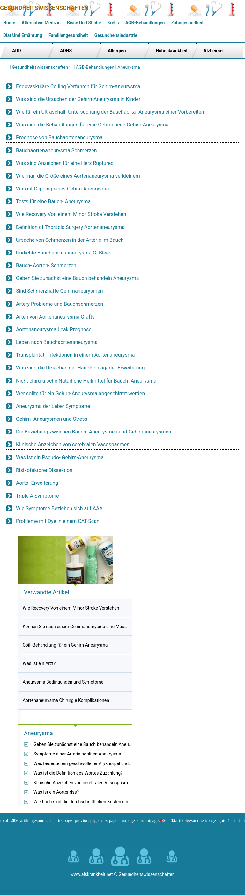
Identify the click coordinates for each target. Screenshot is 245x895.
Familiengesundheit (68, 35)
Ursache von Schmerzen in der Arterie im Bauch (70, 240)
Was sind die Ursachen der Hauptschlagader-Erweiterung (80, 368)
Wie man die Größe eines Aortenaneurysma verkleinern (78, 176)
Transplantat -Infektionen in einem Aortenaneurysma (75, 355)
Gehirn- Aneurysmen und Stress (51, 419)
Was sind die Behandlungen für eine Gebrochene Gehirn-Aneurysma (92, 125)
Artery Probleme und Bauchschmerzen (59, 304)
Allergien (117, 50)
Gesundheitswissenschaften (44, 7)
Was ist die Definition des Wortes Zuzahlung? (78, 773)
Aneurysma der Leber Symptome (53, 406)
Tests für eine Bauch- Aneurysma (53, 201)
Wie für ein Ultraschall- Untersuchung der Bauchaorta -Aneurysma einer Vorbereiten (110, 112)
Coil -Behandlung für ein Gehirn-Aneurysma (65, 645)
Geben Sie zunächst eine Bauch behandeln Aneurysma (77, 278)
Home (9, 22)
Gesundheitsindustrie (115, 35)
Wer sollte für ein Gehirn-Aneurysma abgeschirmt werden (80, 393)
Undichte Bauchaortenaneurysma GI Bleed (64, 253)
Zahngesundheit (187, 22)
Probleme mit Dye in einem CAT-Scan (58, 521)
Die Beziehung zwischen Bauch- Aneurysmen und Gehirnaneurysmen (93, 432)
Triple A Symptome (37, 496)
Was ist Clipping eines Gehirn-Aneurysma (62, 189)
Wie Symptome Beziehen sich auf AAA (59, 508)
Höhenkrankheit (172, 50)
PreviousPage (87, 820)
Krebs (113, 22)
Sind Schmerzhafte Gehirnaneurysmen (59, 291)
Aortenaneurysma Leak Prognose (54, 329)
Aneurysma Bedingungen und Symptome (63, 681)
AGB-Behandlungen (145, 22)
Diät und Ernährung (22, 35)
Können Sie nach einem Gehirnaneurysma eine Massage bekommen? (91, 626)
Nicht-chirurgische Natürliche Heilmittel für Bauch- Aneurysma (86, 381)
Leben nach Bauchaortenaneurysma (57, 342)
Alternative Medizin (40, 22)
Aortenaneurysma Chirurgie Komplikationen (66, 700)
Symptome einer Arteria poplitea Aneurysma (77, 753)
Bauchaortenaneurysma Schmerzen (56, 150)
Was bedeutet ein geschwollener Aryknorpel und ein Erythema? (95, 763)
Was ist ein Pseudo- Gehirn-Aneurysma (60, 458)
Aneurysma (128, 67)
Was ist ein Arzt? (39, 663)
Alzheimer (214, 50)
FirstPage (64, 820)
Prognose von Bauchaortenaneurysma (59, 137)
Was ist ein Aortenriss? (56, 792)
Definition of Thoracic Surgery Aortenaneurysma (70, 227)
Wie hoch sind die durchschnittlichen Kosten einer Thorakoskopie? (99, 801)
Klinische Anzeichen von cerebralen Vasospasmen (73, 444)
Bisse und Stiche (84, 22)
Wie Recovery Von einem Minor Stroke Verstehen (71, 214)
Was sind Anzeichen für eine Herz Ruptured (65, 163)
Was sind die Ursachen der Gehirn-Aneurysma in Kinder (78, 99)
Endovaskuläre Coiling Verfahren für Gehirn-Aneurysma (78, 86)
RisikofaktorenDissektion (44, 470)
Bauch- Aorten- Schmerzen (46, 265)
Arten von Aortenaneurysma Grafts (55, 317)
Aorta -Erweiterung (37, 483)
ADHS (66, 50)
